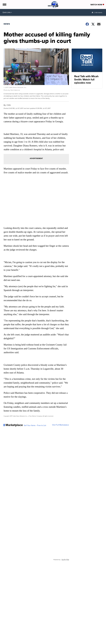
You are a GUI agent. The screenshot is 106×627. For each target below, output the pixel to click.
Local (6, 624)
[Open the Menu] (4, 4)
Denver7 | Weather (15, 624)
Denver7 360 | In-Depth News (59, 624)
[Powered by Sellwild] (65, 560)
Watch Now (97, 4)
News (7, 23)
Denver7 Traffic (29, 624)
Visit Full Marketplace (60, 425)
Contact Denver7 (88, 624)
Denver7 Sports (41, 624)
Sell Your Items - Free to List (35, 425)
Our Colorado (76, 624)
